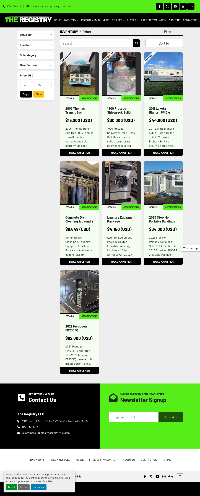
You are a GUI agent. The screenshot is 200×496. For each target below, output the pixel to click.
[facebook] (159, 6)
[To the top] (190, 248)
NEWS (106, 20)
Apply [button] (26, 94)
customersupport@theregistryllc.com (50, 6)
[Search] (97, 43)
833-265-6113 (14, 6)
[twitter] (167, 6)
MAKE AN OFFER (79, 152)
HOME (57, 20)
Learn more (39, 487)
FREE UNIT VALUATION (153, 20)
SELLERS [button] (117, 20)
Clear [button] (38, 94)
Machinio (76, 476)
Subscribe (170, 417)
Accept (11, 487)
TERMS (166, 459)
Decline (24, 487)
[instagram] (183, 6)
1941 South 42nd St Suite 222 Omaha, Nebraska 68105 (55, 421)
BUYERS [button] (131, 20)
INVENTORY (70, 20)
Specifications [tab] (89, 98)
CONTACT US (190, 20)
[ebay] (190, 6)
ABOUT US (174, 20)
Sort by (164, 43)
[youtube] (175, 6)
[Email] (134, 417)
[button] (71, 20)
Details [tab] (70, 98)
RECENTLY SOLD (90, 20)
